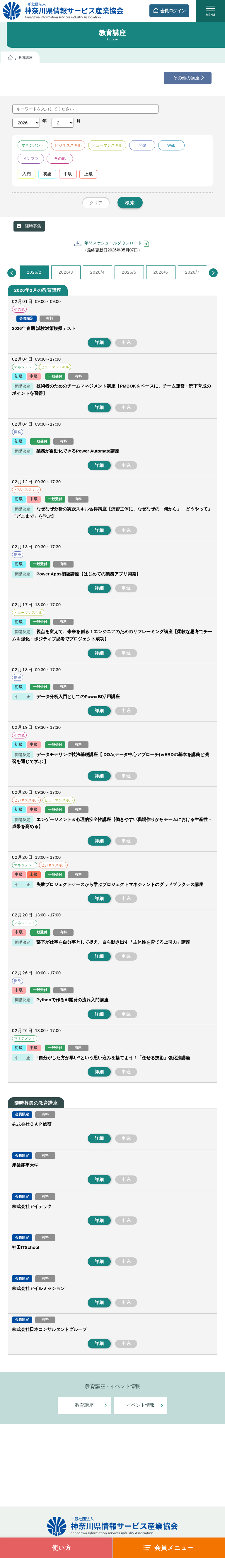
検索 (130, 202)
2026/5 (129, 272)
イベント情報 (141, 1405)
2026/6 (161, 272)
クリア (96, 202)
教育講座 (84, 1405)
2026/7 (192, 272)
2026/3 (66, 272)
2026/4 (97, 272)
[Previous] (11, 272)
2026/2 (34, 272)
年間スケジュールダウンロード (113, 243)
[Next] (213, 272)
